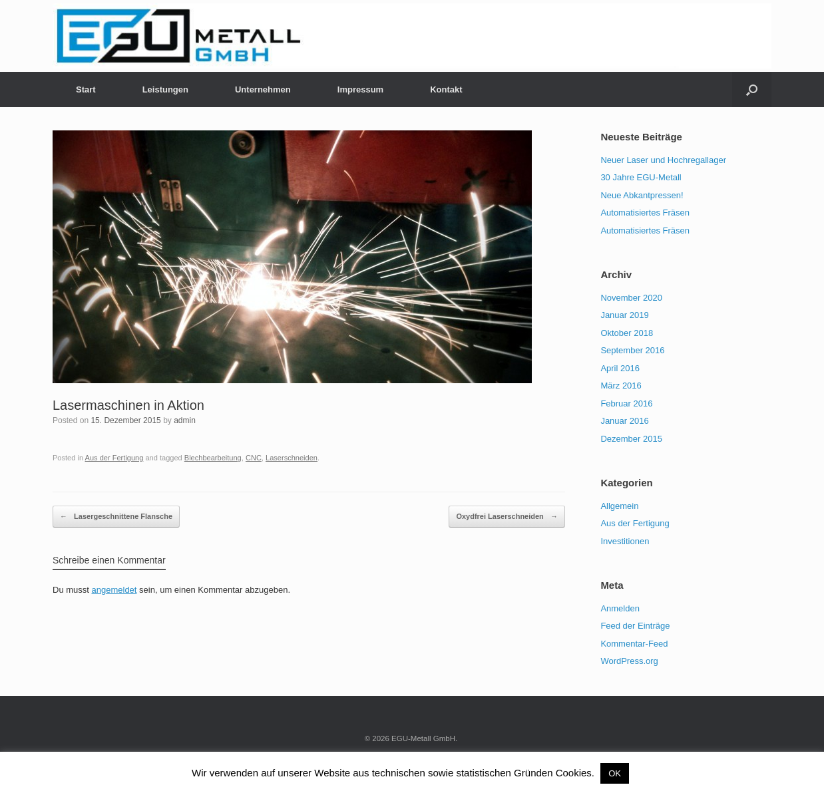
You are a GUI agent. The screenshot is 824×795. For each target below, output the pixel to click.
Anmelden (620, 608)
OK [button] (614, 773)
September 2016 (632, 350)
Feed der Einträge (635, 626)
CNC (254, 458)
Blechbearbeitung (213, 458)
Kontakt (446, 89)
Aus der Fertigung (114, 458)
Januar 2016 (624, 421)
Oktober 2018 (626, 333)
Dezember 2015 (631, 439)
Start (86, 89)
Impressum (360, 89)
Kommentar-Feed (634, 644)
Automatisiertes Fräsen (645, 213)
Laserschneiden (291, 458)
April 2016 (620, 368)
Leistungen (165, 89)
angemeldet (114, 590)
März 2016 (620, 386)
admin (185, 420)
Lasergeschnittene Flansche (116, 517)
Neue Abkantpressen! (641, 195)
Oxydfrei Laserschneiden (507, 517)
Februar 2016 (626, 403)
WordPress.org (629, 661)
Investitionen (624, 541)
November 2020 (631, 298)
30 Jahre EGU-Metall (640, 177)
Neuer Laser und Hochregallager (663, 160)
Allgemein (619, 506)
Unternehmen (263, 89)
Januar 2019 (624, 315)
